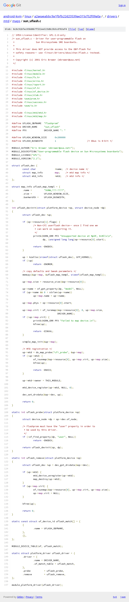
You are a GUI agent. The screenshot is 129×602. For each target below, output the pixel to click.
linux (28, 16)
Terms (38, 596)
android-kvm (12, 16)
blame (90, 29)
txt (115, 596)
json (123, 596)
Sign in (122, 5)
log (81, 29)
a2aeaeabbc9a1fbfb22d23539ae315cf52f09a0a (67, 16)
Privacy (29, 596)
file (72, 29)
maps (16, 21)
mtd (6, 21)
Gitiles (20, 596)
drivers (112, 16)
